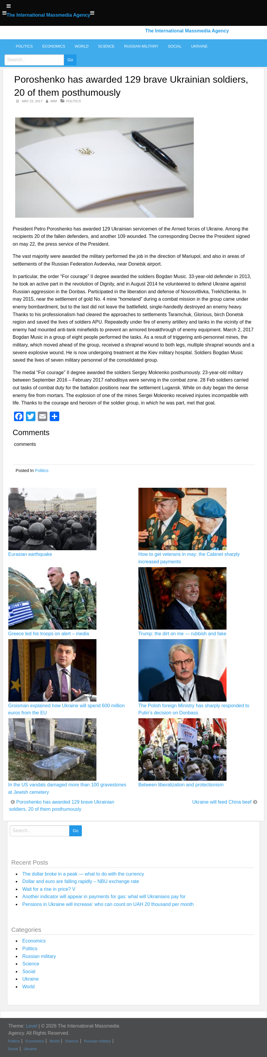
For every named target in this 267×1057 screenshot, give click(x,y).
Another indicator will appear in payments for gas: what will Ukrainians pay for (104, 896)
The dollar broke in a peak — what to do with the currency (83, 873)
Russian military (141, 46)
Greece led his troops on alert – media (48, 633)
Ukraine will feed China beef (222, 801)
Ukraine (199, 46)
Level (31, 1025)
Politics (24, 46)
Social (175, 46)
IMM (53, 101)
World (81, 46)
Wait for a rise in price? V (48, 889)
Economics (53, 46)
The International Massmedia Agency (48, 15)
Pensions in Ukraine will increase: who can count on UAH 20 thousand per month (107, 904)
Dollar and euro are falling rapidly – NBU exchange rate (80, 881)
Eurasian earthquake (30, 554)
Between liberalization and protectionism (181, 784)
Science (106, 46)
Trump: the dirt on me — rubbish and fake (182, 633)
